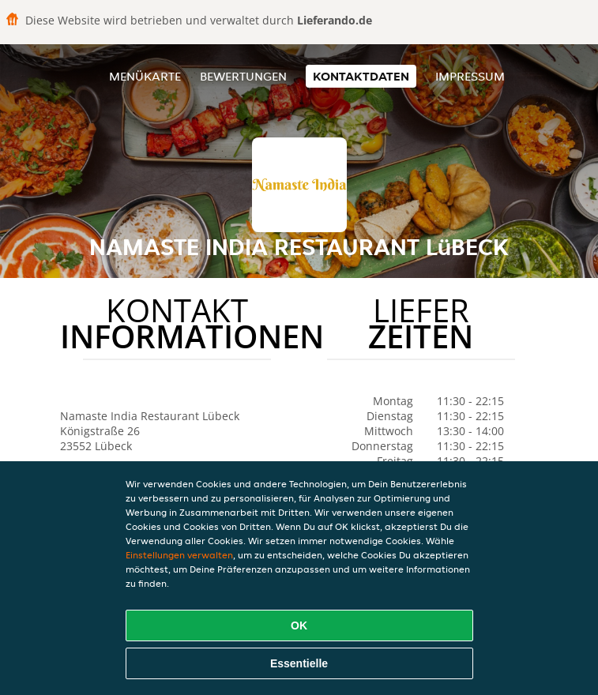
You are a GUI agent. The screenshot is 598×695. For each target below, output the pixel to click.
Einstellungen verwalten (179, 555)
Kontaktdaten (361, 76)
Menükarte (145, 76)
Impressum (470, 76)
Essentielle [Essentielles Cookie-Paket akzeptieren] (299, 663)
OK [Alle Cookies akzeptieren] (299, 625)
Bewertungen (243, 76)
